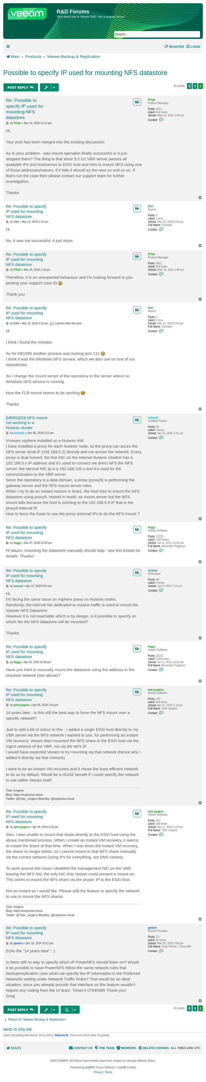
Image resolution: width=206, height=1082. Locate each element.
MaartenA (61, 1035)
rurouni (152, 570)
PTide (151, 99)
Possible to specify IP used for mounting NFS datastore (85, 72)
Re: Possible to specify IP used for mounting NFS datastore (24, 109)
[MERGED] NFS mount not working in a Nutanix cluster (26, 422)
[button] (189, 86)
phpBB (89, 1067)
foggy (151, 527)
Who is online (17, 1029)
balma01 (153, 417)
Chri (150, 206)
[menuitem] (193, 46)
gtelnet (152, 927)
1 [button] (195, 86)
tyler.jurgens (156, 689)
